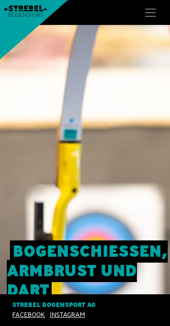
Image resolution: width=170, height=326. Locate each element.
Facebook (28, 315)
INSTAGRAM (67, 315)
